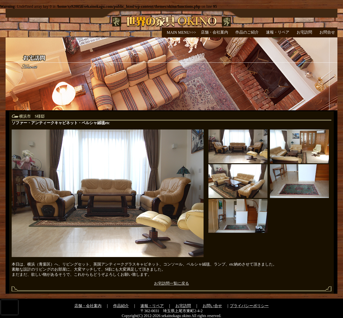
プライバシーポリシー (249, 306)
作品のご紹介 (247, 32)
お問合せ (327, 32)
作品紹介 (121, 306)
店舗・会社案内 (214, 32)
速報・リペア (277, 32)
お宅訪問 (304, 32)
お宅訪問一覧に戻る (171, 283)
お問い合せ (212, 306)
